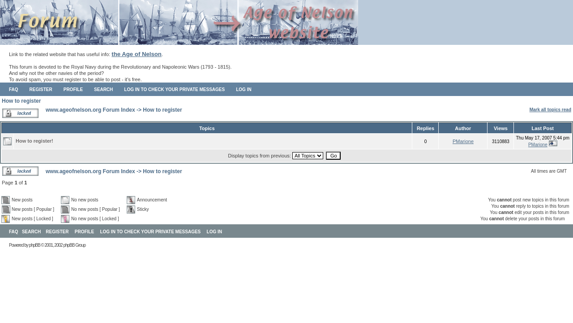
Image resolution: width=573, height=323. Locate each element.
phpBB (34, 245)
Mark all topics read (550, 109)
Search (103, 89)
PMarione (463, 141)
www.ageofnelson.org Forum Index (90, 110)
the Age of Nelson (136, 54)
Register (41, 89)
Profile (73, 89)
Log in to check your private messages (174, 89)
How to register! (34, 141)
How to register (21, 101)
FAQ (13, 89)
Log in (243, 89)
